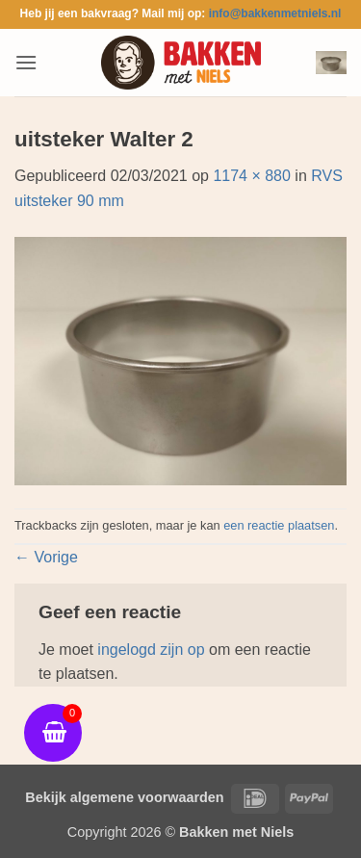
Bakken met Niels (236, 832)
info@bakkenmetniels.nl (275, 13)
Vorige (46, 557)
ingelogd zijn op (150, 649)
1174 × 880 (252, 176)
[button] (26, 62)
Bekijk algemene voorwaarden (124, 797)
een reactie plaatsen (278, 525)
